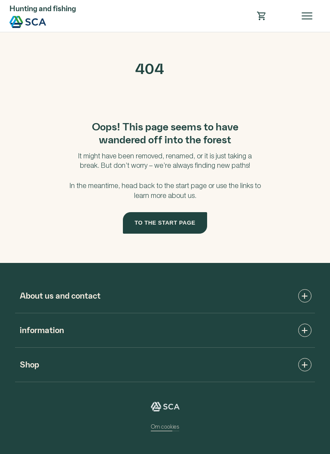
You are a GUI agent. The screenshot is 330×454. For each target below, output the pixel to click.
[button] (261, 16)
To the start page (164, 222)
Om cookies (165, 426)
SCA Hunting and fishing (27, 22)
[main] (165, 147)
